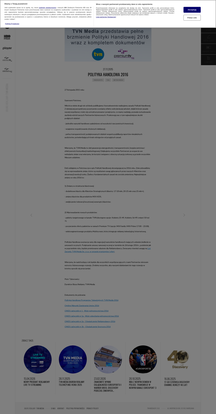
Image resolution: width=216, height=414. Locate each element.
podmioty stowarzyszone (47, 7)
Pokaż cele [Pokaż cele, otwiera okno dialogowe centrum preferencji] (192, 18)
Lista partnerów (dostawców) (106, 17)
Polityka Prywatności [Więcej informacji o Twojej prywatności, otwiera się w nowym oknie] (12, 24)
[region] (108, 14)
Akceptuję (192, 10)
